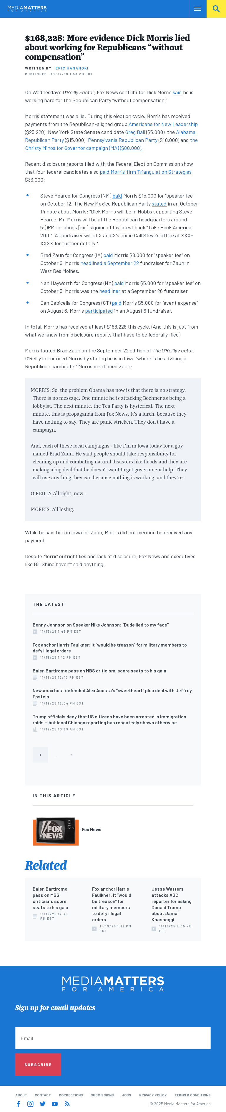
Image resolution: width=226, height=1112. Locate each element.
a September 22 (121, 263)
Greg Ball (135, 132)
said (177, 92)
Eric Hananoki (72, 68)
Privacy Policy (153, 1095)
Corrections (71, 1095)
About (21, 1095)
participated (99, 310)
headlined (91, 263)
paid (117, 195)
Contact (43, 1095)
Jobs (126, 1095)
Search (216, 9)
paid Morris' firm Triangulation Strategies (146, 171)
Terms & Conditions (193, 1095)
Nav (194, 9)
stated (159, 203)
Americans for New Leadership (163, 124)
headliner (109, 291)
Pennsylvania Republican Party (122, 140)
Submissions (102, 1095)
